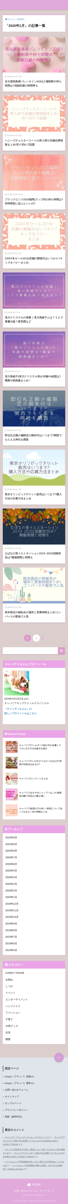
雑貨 (7, 1039)
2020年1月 (11, 897)
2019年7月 (11, 937)
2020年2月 (11, 890)
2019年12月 (11, 903)
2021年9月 (11, 844)
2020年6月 (11, 864)
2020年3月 (11, 884)
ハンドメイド (12, 1006)
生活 (7, 1032)
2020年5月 (11, 870)
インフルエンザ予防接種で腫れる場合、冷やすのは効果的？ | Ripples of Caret (32, 1167)
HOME (34, 1184)
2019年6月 (11, 943)
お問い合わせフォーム (16, 1090)
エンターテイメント (16, 999)
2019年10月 (11, 917)
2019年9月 (11, 923)
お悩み (9, 979)
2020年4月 (11, 877)
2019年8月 (11, 930)
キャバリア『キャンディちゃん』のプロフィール (27, 1137)
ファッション (12, 1012)
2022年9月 (11, 837)
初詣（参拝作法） (14, 1116)
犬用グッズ (11, 1026)
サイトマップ (12, 1096)
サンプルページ (13, 1103)
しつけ (9, 986)
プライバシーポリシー (16, 1110)
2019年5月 (11, 950)
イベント (10, 993)
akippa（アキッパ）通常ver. (20, 1083)
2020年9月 (11, 850)
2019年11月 (11, 910)
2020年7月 (11, 857)
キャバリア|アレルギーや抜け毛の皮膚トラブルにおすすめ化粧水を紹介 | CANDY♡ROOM (34, 1141)
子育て (9, 1019)
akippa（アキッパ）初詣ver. (20, 1076)
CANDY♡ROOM (14, 973)
